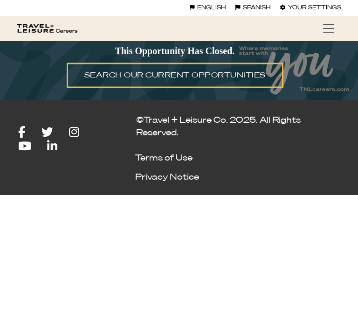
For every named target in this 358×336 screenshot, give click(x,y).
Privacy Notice (167, 177)
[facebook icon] (29, 132)
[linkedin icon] (52, 146)
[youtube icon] (31, 146)
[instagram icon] (81, 132)
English (208, 8)
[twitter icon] (54, 132)
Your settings (310, 8)
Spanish (253, 8)
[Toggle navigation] (328, 28)
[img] (179, 70)
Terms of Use (164, 158)
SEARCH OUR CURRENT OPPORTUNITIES (175, 75)
